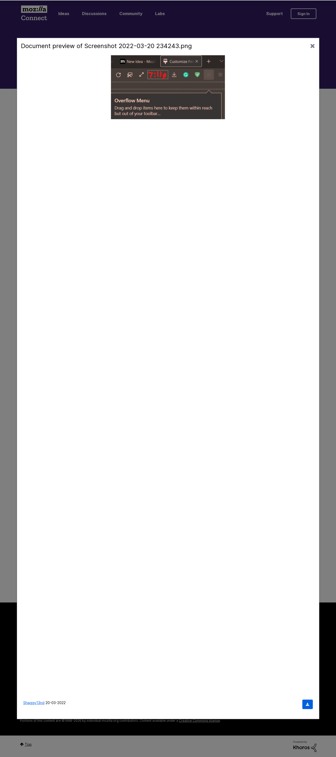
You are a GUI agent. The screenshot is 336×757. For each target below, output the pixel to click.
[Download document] (307, 704)
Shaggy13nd (33, 702)
